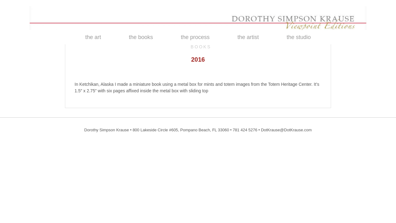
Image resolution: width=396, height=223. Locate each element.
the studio (299, 37)
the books (141, 37)
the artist (248, 37)
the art (93, 37)
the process (195, 37)
